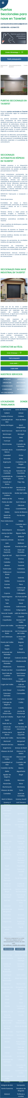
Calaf (7, 505)
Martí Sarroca (7, 431)
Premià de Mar (7, 488)
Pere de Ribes (21, 420)
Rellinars (21, 543)
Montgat (21, 434)
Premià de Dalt (21, 546)
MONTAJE (7, 379)
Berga (7, 537)
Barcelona (7, 410)
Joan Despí (7, 690)
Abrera (7, 565)
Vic (7, 524)
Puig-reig (21, 482)
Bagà (21, 775)
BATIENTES (21, 389)
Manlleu (7, 1082)
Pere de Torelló (7, 613)
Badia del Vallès (7, 738)
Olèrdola (21, 505)
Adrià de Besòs (21, 410)
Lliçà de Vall (7, 555)
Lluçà (21, 649)
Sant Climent (21, 502)
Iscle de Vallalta (7, 717)
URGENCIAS (7, 383)
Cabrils (7, 780)
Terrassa (21, 600)
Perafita (7, 588)
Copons (7, 593)
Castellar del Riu (7, 768)
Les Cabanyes (7, 637)
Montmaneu (7, 444)
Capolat (21, 617)
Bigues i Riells (21, 533)
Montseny (21, 787)
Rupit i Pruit (21, 717)
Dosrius (21, 559)
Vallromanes (21, 607)
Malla (21, 1082)
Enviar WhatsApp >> (14, 52)
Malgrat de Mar (7, 1085)
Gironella (7, 459)
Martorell (7, 741)
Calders (21, 416)
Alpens (21, 768)
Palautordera (7, 679)
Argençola (7, 462)
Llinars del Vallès (7, 625)
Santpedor (21, 1085)
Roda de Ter (7, 723)
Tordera (21, 562)
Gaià (21, 437)
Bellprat (21, 537)
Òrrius (21, 455)
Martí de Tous (21, 431)
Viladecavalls (21, 661)
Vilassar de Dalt (7, 751)
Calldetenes (7, 708)
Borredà (21, 540)
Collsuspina (21, 593)
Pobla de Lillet (7, 502)
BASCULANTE (21, 386)
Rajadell (7, 546)
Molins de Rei (7, 499)
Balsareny (21, 652)
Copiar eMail (14, 368)
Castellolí (7, 455)
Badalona (21, 667)
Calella (21, 708)
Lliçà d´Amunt (21, 555)
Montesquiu (7, 437)
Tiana (7, 600)
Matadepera (7, 530)
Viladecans (7, 667)
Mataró (7, 1094)
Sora (21, 646)
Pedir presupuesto (14, 59)
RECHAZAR (8, 949)
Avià (7, 543)
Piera (21, 584)
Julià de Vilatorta (21, 613)
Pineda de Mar (7, 670)
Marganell (21, 741)
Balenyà (7, 658)
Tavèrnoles (7, 569)
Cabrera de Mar (21, 658)
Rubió (7, 720)
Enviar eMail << (14, 363)
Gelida (7, 512)
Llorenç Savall (21, 799)
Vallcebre (21, 569)
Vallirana (7, 610)
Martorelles (21, 738)
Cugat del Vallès (7, 684)
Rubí (21, 720)
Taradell (7, 468)
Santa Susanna (7, 1088)
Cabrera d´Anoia (7, 540)
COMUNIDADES (7, 386)
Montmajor (7, 434)
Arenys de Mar (7, 533)
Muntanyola (7, 787)
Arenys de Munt (21, 748)
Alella (7, 771)
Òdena (7, 509)
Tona (21, 790)
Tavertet (21, 565)
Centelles (7, 794)
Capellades (7, 620)
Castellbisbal (21, 670)
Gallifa (7, 646)
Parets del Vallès (7, 642)
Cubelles (7, 562)
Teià (7, 603)
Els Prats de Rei (21, 597)
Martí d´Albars (7, 799)
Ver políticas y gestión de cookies (14, 945)
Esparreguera (7, 597)
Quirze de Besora (21, 512)
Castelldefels (21, 509)
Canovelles (21, 693)
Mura (21, 784)
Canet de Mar (7, 699)
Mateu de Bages (7, 425)
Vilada (21, 521)
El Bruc (7, 559)
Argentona (7, 748)
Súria (7, 578)
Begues (21, 642)
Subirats (21, 578)
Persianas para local (4, 66)
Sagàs (7, 649)
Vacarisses (21, 572)
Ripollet (21, 723)
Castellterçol (21, 450)
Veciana (7, 607)
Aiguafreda (21, 771)
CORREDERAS (7, 389)
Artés (21, 459)
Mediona (21, 745)
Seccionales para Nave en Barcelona (15, 66)
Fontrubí (7, 441)
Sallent (7, 413)
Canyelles (21, 690)
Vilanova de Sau (7, 745)
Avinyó (21, 413)
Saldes (7, 581)
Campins (20, 699)
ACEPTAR (20, 949)
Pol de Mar (21, 515)
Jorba (21, 441)
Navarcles (7, 784)
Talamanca (21, 468)
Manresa (21, 780)
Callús (21, 702)
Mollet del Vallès (21, 493)
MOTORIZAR (21, 383)
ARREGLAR (21, 379)
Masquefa (21, 530)
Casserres (21, 581)
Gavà (21, 603)
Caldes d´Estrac (7, 416)
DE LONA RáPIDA (7, 393)
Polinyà (21, 499)
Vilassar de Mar (7, 790)
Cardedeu (7, 617)
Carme (7, 584)
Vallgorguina (21, 610)
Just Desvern (21, 802)
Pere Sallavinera (7, 521)
